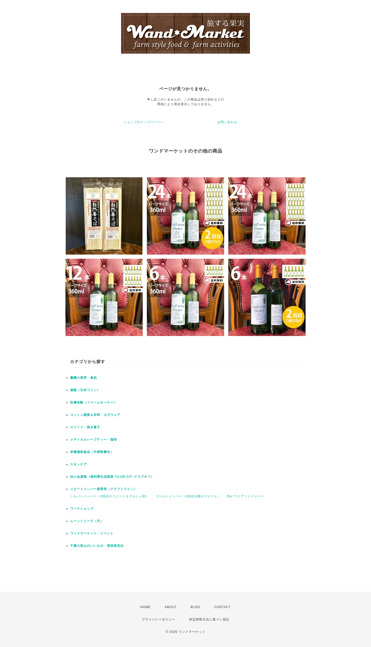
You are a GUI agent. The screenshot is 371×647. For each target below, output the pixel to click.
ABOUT (170, 607)
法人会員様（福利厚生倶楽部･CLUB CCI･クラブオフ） (112, 476)
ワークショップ (82, 508)
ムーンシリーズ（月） (87, 521)
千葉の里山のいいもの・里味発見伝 (97, 546)
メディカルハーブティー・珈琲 (93, 439)
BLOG (195, 607)
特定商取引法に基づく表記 (209, 619)
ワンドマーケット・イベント (92, 533)
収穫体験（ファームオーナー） (93, 402)
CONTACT (222, 607)
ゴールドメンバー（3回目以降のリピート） (188, 496)
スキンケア (78, 464)
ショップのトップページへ (144, 122)
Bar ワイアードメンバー (245, 496)
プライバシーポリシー (158, 619)
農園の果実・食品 (83, 378)
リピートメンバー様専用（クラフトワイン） (103, 489)
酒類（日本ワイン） (85, 390)
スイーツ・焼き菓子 (85, 427)
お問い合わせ (227, 122)
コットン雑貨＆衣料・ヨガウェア (95, 415)
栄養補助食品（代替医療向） (92, 452)
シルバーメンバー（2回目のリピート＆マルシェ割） (109, 496)
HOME (145, 607)
